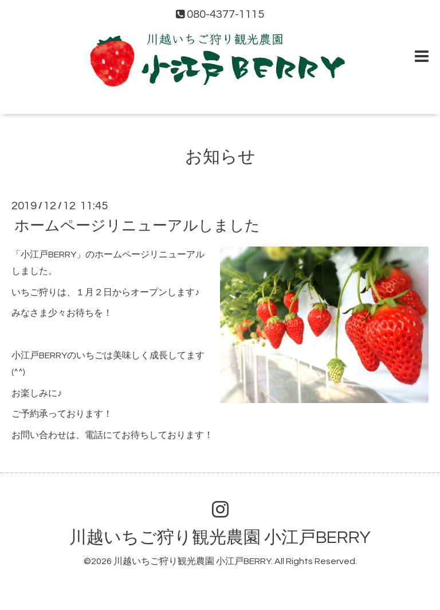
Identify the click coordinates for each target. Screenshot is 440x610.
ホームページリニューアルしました (137, 225)
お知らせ (220, 157)
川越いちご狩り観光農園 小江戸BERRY (220, 537)
